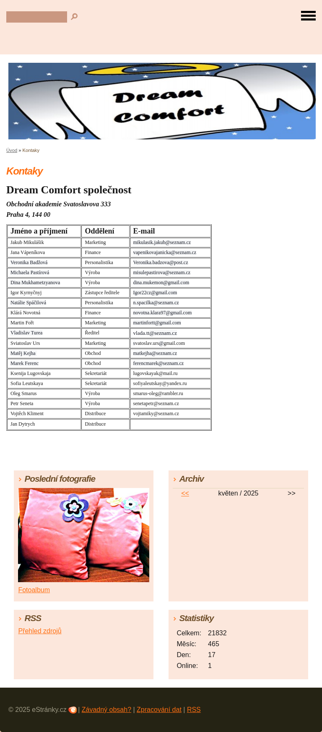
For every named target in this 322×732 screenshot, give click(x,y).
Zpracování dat (159, 709)
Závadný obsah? (106, 709)
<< (185, 493)
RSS (194, 709)
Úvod (11, 150)
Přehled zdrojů (39, 630)
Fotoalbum (34, 589)
